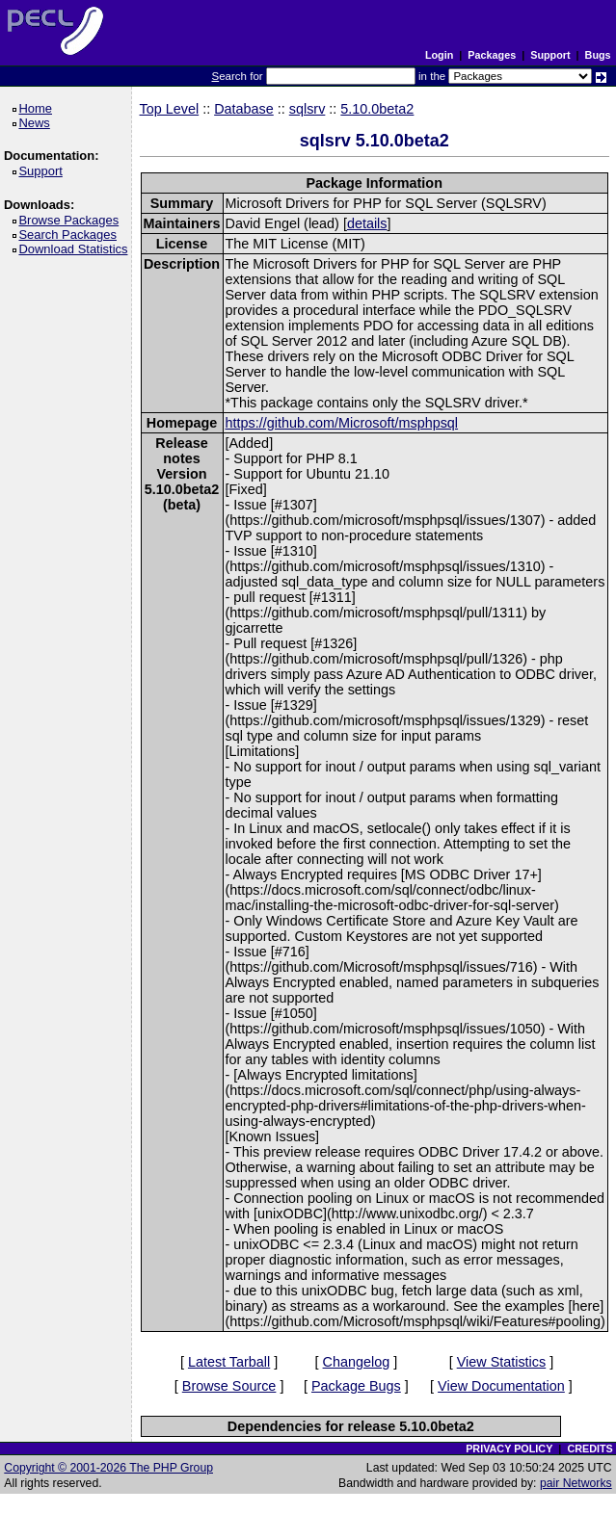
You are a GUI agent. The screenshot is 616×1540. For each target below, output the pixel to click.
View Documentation (501, 1386)
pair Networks (576, 1483)
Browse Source (229, 1386)
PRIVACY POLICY (509, 1448)
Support (550, 55)
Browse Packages (72, 220)
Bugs (598, 55)
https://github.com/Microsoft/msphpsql (342, 423)
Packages (492, 55)
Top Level (170, 109)
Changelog (356, 1362)
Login (439, 55)
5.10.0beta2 (377, 109)
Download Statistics (76, 249)
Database (244, 109)
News (37, 123)
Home (38, 108)
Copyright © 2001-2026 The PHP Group (108, 1468)
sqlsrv (307, 109)
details (367, 223)
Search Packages (70, 234)
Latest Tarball (229, 1362)
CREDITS (589, 1448)
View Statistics (502, 1362)
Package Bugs (356, 1386)
